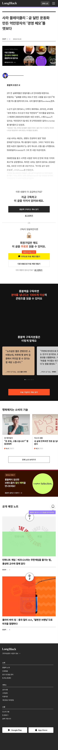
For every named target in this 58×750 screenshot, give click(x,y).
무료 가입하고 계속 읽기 (29, 392)
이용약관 (5, 696)
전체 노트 (45, 3)
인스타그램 (5, 711)
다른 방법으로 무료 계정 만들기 (29, 263)
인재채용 (5, 671)
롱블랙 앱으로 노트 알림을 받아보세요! (42, 512)
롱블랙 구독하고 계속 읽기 (28, 209)
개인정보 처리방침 (8, 700)
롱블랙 (4, 39)
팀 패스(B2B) (6, 678)
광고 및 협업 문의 (7, 674)
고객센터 (5, 693)
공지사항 (5, 689)
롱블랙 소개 (6, 667)
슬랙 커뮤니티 (6, 718)
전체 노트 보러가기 (29, 459)
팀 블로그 (5, 715)
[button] (26, 379)
